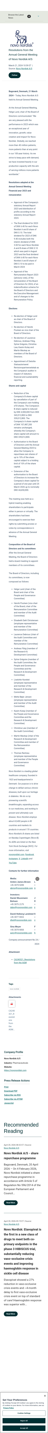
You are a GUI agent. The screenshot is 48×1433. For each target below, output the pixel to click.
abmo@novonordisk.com (21, 888)
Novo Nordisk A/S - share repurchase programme (21, 1155)
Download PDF (11, 1091)
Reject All (24, 1422)
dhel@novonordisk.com (20, 920)
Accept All (24, 1429)
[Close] (45, 1397)
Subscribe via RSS (12, 1095)
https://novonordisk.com (15, 1070)
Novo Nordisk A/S (24, 68)
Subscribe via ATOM (13, 1099)
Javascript (9, 1103)
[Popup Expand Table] (37, 879)
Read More (10, 1203)
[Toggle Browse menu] (38, 16)
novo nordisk (14, 989)
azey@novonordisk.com (21, 933)
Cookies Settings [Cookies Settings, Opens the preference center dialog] (24, 1414)
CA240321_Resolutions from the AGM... (12, 1020)
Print (6, 1087)
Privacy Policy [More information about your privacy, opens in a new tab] (8, 1409)
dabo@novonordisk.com (21, 907)
